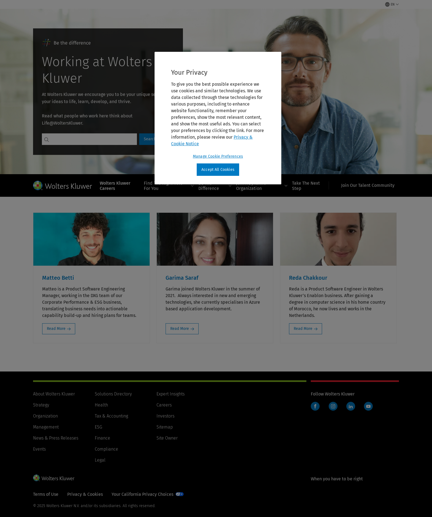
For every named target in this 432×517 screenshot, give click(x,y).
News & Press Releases (55, 438)
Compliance (106, 449)
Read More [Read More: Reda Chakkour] (303, 328)
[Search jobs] (94, 139)
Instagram (333, 406)
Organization (45, 416)
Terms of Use (45, 494)
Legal (100, 460)
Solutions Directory (113, 394)
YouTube (368, 406)
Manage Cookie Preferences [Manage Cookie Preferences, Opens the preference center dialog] (218, 156)
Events (39, 449)
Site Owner (167, 438)
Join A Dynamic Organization (262, 186)
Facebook (315, 406)
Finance (102, 438)
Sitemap (164, 427)
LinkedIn (350, 406)
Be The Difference (215, 186)
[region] (218, 118)
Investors (165, 416)
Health (101, 405)
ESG (98, 427)
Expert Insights (170, 394)
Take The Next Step (306, 186)
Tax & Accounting (111, 416)
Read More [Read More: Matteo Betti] (56, 328)
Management (46, 427)
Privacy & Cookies (85, 494)
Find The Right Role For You (169, 186)
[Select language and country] (392, 4)
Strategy (41, 405)
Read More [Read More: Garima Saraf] (179, 328)
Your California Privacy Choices (142, 494)
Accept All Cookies (217, 169)
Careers (164, 405)
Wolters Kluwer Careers (115, 186)
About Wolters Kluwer (54, 394)
